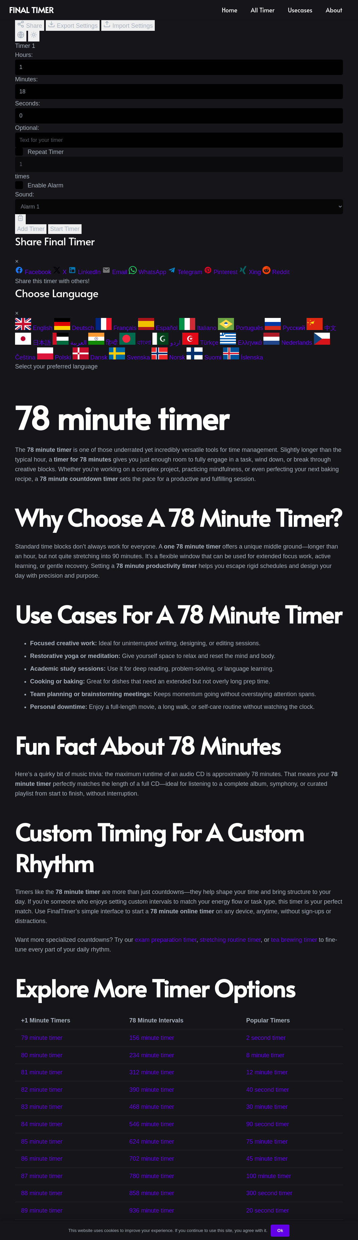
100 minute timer (268, 1185)
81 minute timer (42, 1082)
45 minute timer (267, 1168)
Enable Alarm (40, 193)
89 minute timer (42, 1220)
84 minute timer (42, 1134)
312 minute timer (151, 1082)
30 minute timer (267, 1116)
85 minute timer (42, 1151)
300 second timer (269, 1203)
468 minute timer (151, 1116)
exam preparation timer (166, 949)
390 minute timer (151, 1099)
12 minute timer (267, 1082)
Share (29, 24)
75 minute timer (267, 1151)
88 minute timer (42, 1203)
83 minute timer (42, 1116)
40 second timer (267, 1099)
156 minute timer (151, 1047)
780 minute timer (151, 1185)
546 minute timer (151, 1134)
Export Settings (73, 24)
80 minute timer (42, 1065)
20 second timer (267, 1220)
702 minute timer (151, 1168)
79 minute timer (42, 1047)
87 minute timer (42, 1185)
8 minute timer (265, 1065)
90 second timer (267, 1134)
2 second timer (266, 1047)
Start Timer (65, 238)
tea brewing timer (294, 949)
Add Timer (30, 238)
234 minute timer (151, 1065)
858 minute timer (151, 1203)
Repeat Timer (40, 158)
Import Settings (128, 24)
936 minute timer (151, 1220)
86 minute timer (42, 1168)
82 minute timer (42, 1099)
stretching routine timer (230, 949)
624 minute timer (151, 1151)
